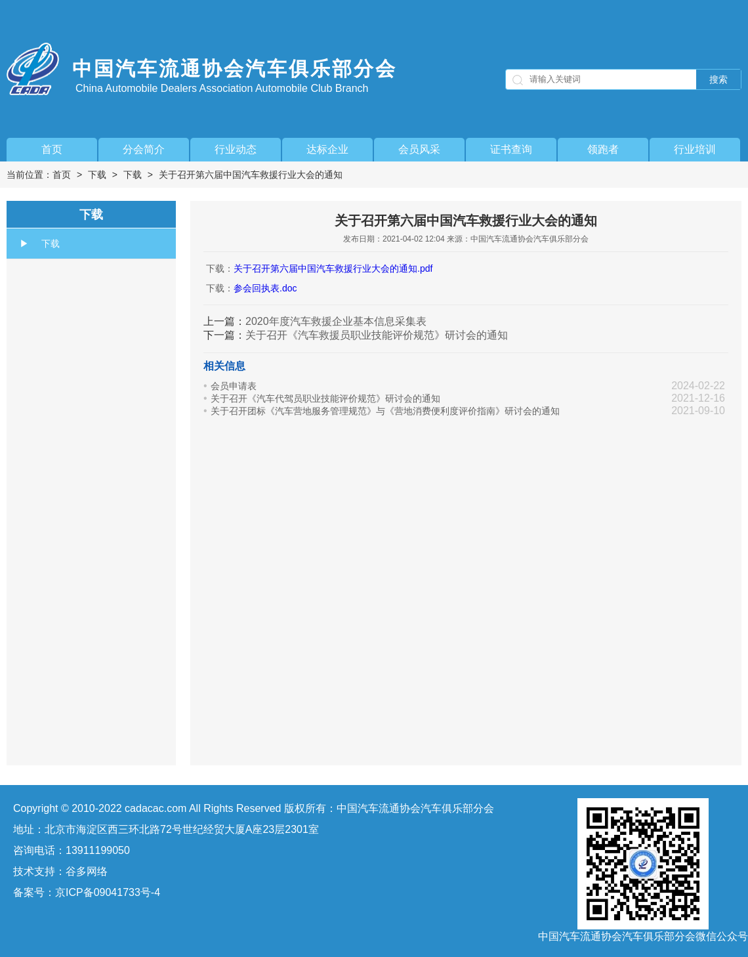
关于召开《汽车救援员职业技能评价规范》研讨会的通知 (376, 335)
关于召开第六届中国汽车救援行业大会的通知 (251, 174)
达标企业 (327, 149)
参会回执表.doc (265, 288)
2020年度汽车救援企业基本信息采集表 (335, 321)
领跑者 (603, 149)
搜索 (718, 79)
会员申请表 (234, 386)
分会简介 (144, 149)
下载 (97, 174)
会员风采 (419, 149)
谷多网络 (87, 871)
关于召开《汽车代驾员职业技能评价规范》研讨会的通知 (325, 398)
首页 (51, 149)
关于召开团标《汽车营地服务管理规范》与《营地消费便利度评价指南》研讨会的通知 (385, 411)
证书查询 (511, 149)
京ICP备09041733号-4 (107, 892)
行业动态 (236, 149)
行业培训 (695, 149)
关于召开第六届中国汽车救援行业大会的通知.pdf (333, 268)
